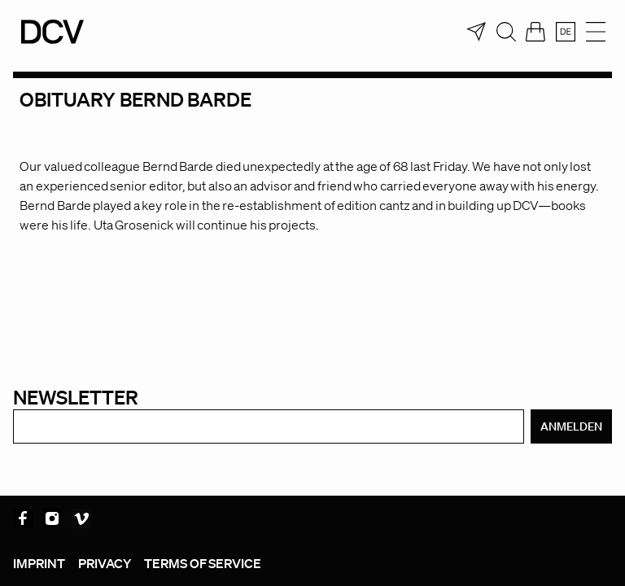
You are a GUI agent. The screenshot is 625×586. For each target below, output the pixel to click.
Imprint (39, 563)
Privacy (104, 563)
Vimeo (81, 518)
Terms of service (202, 563)
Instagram (52, 518)
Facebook (23, 518)
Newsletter (75, 397)
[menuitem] (565, 32)
